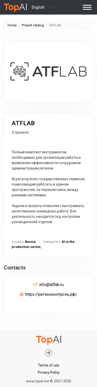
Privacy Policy (49, 372)
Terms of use (48, 365)
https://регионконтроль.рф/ (51, 294)
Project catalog (33, 25)
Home (12, 25)
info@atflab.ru (51, 284)
